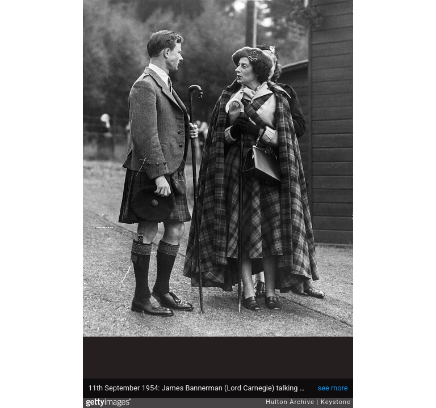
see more (333, 388)
